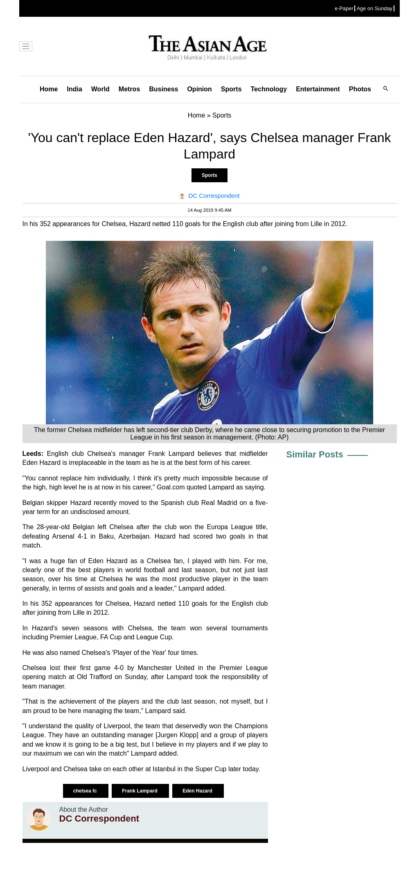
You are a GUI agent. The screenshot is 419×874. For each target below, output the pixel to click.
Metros (129, 89)
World (100, 89)
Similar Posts (314, 454)
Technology (269, 89)
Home (49, 89)
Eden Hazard (198, 791)
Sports (231, 89)
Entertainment (318, 89)
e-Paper (344, 8)
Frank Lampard (140, 791)
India (74, 89)
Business (163, 89)
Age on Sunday (374, 8)
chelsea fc (85, 791)
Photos (360, 89)
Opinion (199, 89)
